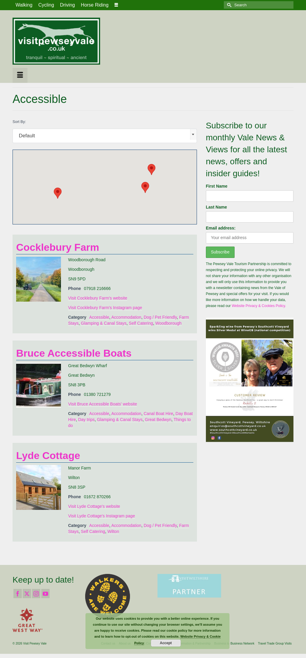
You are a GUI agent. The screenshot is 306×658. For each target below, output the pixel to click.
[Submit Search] (228, 5)
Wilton (113, 531)
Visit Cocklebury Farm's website (97, 298)
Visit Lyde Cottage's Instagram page (101, 515)
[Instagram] (36, 593)
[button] (151, 169)
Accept (166, 643)
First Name (216, 186)
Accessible (99, 317)
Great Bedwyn (158, 419)
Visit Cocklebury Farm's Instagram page (105, 307)
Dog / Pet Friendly (160, 317)
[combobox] (105, 136)
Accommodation (126, 317)
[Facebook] (17, 593)
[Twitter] (27, 593)
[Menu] (20, 75)
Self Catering (141, 323)
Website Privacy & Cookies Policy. (259, 306)
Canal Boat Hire (158, 413)
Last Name (216, 207)
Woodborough (168, 323)
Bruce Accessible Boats (73, 353)
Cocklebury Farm (57, 247)
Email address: (221, 228)
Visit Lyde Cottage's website (94, 506)
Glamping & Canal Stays (104, 323)
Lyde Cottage (48, 455)
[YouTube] (45, 593)
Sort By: (19, 122)
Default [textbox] (27, 136)
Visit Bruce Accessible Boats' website (102, 404)
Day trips (86, 419)
